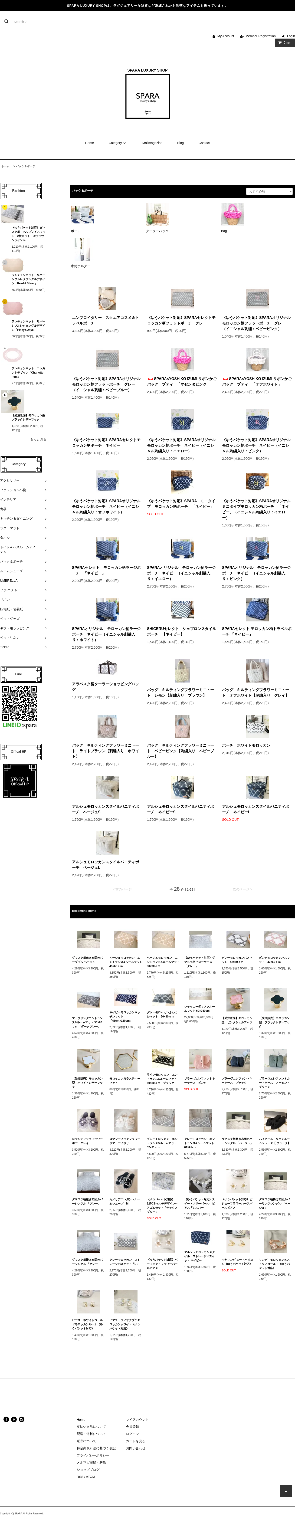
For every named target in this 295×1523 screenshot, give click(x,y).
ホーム (5, 166)
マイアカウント (137, 1419)
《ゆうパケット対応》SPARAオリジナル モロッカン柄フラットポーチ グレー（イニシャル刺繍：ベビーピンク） (257, 323)
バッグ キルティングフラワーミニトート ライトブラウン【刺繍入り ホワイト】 (105, 750)
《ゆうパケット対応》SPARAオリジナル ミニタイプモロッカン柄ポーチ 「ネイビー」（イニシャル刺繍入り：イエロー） (257, 509)
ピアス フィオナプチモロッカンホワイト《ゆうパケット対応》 (124, 1324)
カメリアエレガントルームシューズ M (124, 1201)
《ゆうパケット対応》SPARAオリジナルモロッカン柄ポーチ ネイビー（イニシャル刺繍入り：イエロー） (181, 445)
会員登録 (132, 1426)
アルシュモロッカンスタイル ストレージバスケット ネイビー (199, 1256)
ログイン (132, 1434)
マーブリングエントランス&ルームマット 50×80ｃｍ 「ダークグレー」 (87, 1022)
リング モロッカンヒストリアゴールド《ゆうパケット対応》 (274, 1264)
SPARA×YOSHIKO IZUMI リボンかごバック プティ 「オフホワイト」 (257, 381)
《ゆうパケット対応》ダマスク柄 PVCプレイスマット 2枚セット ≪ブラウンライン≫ (28, 234)
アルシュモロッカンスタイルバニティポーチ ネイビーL (255, 809)
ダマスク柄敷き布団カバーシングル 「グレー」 (87, 1201)
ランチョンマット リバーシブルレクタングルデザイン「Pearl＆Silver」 (28, 279)
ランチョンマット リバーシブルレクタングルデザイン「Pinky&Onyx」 (28, 326)
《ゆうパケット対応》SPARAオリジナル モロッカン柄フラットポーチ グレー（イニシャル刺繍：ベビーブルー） (107, 384)
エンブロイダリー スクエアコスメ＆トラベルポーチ (105, 320)
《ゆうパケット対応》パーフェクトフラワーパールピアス (162, 1264)
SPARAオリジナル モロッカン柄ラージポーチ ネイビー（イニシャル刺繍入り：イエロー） (181, 573)
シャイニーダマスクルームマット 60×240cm (199, 1008)
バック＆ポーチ (25, 166)
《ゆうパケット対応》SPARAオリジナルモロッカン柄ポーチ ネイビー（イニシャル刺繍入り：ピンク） (256, 445)
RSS (80, 1477)
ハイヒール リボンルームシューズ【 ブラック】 (274, 1141)
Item (284, 42)
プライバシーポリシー (93, 1455)
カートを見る (135, 1441)
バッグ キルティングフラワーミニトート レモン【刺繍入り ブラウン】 (180, 692)
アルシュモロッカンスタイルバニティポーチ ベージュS (105, 809)
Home (89, 143)
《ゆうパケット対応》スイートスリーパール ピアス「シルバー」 (199, 1203)
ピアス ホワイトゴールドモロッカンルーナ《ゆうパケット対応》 (87, 1324)
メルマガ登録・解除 (91, 1462)
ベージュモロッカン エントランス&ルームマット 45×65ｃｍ (125, 962)
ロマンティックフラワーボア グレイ (87, 1141)
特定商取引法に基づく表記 (96, 1448)
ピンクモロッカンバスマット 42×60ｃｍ (274, 960)
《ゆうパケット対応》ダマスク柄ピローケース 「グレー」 (199, 962)
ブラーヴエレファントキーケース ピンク (199, 1080)
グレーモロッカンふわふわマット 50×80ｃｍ (162, 1014)
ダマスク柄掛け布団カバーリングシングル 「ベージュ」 (274, 1203)
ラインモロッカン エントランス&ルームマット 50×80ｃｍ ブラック (163, 1079)
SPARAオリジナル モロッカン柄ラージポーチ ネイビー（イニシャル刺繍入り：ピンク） (256, 573)
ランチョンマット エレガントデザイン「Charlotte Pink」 (29, 372)
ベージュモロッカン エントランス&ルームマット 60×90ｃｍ (163, 962)
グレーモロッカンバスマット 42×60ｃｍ (237, 960)
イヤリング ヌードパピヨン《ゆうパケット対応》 (237, 1262)
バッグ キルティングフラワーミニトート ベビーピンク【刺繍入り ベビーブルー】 (180, 750)
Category (118, 143)
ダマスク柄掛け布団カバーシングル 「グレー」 (87, 1262)
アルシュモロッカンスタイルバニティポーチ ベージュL (105, 865)
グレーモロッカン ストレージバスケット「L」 (124, 1262)
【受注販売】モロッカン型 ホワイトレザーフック (87, 1083)
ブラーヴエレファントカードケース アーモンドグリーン (274, 1083)
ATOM (90, 1477)
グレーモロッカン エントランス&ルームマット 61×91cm (200, 1143)
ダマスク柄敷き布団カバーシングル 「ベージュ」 (237, 1141)
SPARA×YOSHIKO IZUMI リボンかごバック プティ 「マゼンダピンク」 (182, 381)
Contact (204, 143)
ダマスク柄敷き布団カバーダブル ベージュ (87, 960)
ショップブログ (88, 1469)
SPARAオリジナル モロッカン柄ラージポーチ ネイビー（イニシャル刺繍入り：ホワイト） (106, 634)
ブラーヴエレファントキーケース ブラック (237, 1080)
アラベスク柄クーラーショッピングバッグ (105, 687)
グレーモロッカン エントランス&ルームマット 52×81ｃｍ (163, 1143)
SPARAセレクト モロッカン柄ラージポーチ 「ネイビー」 (106, 570)
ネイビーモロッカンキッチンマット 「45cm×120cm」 (124, 1016)
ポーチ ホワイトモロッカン (248, 745)
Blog (180, 143)
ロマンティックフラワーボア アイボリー (124, 1141)
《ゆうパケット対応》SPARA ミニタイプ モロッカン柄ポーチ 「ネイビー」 (181, 504)
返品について (86, 1441)
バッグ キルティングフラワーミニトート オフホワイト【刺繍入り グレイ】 (255, 692)
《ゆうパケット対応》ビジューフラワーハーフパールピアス (237, 1203)
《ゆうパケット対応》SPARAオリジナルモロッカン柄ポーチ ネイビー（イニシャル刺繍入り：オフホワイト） (106, 506)
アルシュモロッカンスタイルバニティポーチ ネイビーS (180, 809)
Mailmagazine (152, 143)
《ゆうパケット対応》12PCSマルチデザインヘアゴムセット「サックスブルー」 (162, 1206)
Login (291, 36)
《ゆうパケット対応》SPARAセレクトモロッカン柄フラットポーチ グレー (181, 320)
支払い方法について (91, 1426)
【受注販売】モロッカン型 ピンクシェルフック (237, 1020)
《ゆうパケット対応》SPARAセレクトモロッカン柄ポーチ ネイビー (106, 442)
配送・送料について (91, 1434)
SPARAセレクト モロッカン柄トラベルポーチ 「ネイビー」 (257, 631)
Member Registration (261, 36)
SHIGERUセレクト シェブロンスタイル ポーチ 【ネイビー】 (182, 631)
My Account (225, 36)
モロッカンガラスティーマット (124, 1080)
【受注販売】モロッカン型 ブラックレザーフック (29, 417)
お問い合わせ (135, 1448)
